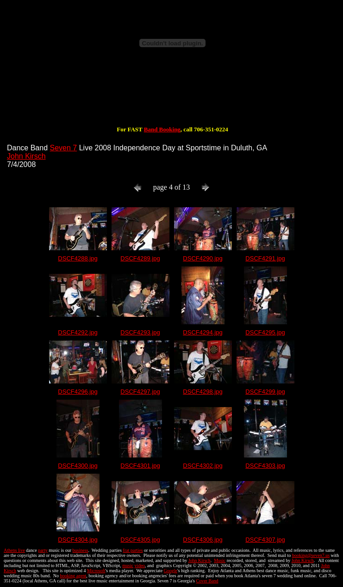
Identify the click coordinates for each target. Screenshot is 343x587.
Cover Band (207, 580)
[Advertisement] (172, 96)
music (127, 565)
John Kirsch (26, 156)
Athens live (14, 550)
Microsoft (96, 570)
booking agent (73, 575)
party (43, 550)
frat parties (133, 550)
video (140, 565)
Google (170, 570)
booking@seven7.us (311, 555)
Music (219, 560)
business (80, 550)
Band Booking (162, 129)
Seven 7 (63, 148)
